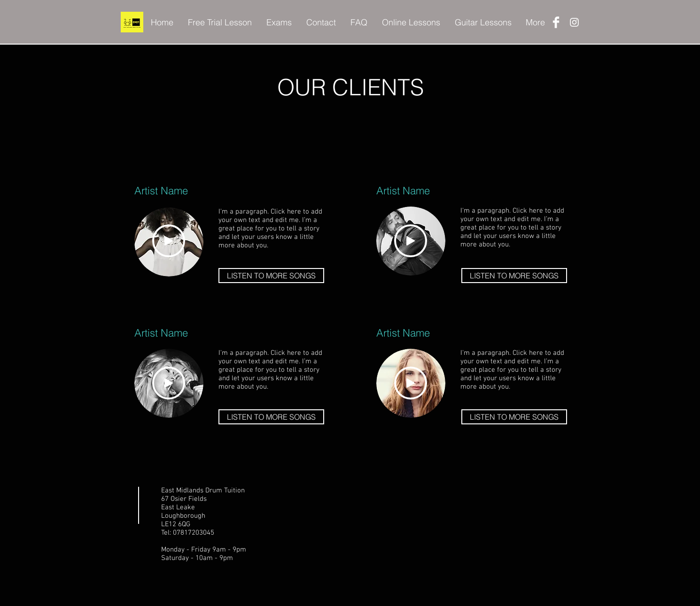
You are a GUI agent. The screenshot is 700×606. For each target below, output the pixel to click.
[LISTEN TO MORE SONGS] (271, 275)
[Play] (168, 240)
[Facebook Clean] (556, 22)
